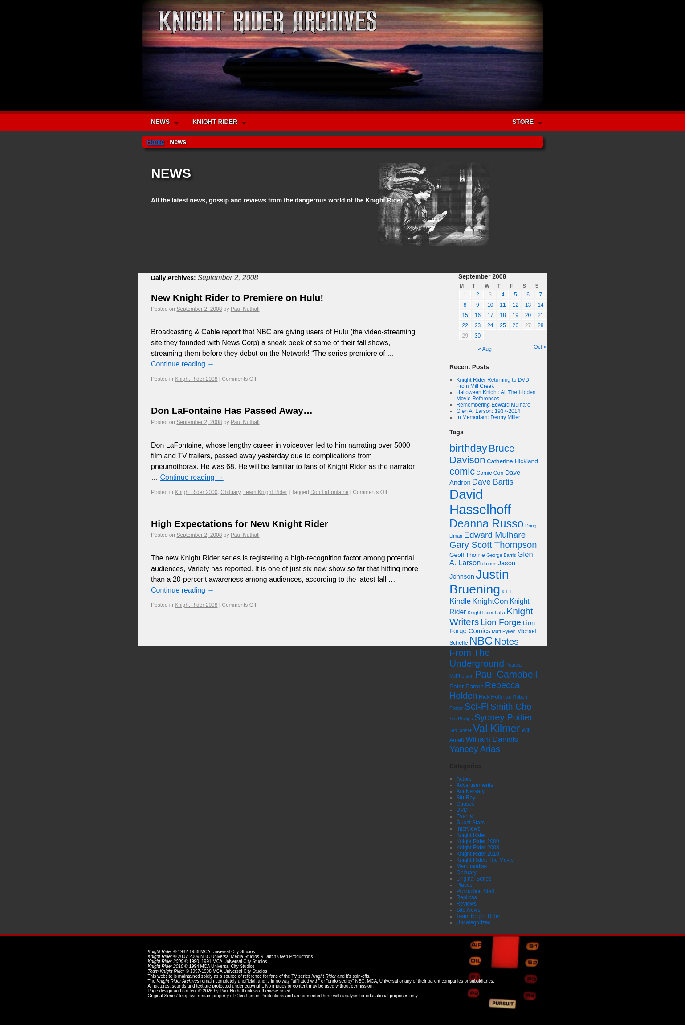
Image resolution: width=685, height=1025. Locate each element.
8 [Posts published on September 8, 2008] (465, 305)
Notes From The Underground (484, 652)
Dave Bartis (493, 482)
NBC (481, 640)
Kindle (460, 601)
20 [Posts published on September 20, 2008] (528, 315)
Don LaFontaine (329, 492)
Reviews (467, 904)
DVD (462, 810)
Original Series (474, 879)
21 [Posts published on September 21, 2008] (540, 315)
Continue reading (182, 364)
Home (155, 141)
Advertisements (475, 785)
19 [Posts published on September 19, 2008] (515, 315)
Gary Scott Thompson (493, 545)
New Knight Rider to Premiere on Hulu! (237, 297)
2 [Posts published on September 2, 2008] (477, 295)
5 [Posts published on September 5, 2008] (515, 295)
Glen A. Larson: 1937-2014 (488, 411)
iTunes (489, 563)
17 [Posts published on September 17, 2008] (490, 315)
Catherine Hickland (512, 461)
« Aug (485, 349)
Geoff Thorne (467, 555)
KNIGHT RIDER (214, 121)
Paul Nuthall (245, 309)
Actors (464, 779)
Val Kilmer (496, 728)
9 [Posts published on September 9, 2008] (477, 305)
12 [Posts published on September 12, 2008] (515, 305)
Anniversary (471, 791)
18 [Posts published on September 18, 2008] (503, 315)
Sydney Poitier (503, 717)
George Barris (501, 555)
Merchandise (472, 866)
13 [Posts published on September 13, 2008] (528, 305)
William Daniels (491, 739)
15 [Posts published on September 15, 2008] (465, 315)
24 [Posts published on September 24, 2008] (490, 325)
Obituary (230, 492)
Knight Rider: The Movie (485, 860)
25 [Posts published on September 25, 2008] (503, 325)
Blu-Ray (466, 797)
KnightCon (490, 601)
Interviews (469, 829)
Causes (466, 804)
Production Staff (475, 891)
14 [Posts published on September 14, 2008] (540, 305)
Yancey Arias (474, 749)
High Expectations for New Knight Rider (239, 524)
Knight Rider (471, 835)
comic (462, 471)
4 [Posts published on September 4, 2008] (503, 295)
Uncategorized (474, 922)
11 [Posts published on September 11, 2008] (503, 305)
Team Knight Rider (265, 492)
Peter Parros (466, 686)
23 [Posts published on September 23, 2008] (478, 325)
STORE (523, 121)
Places (465, 885)
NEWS (160, 121)
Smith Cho (510, 707)
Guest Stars (471, 822)
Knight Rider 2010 (478, 854)
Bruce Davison (481, 454)
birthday (468, 448)
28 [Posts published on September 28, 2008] (540, 325)
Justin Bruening (479, 581)
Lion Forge (501, 622)
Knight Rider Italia (486, 612)
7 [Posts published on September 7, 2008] (540, 295)
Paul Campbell (506, 674)
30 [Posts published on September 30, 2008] (478, 336)
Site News (469, 910)
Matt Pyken (503, 631)
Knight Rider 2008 (196, 379)
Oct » (540, 347)
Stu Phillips (461, 718)
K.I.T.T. (509, 591)
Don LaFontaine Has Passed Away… (232, 410)
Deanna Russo (486, 523)
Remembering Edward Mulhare (493, 405)
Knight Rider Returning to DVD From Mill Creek (493, 383)
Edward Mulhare (495, 534)
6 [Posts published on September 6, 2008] (528, 295)
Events (465, 816)
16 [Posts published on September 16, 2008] (478, 315)
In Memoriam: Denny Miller (488, 417)
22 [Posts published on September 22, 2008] (465, 325)
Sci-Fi (477, 706)
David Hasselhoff (480, 502)
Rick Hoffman (495, 697)
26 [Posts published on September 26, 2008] (515, 325)
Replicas (467, 897)
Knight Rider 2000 (196, 492)
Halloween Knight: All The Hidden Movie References (496, 395)
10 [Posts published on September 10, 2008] (490, 305)
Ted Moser (460, 730)
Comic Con (489, 473)
